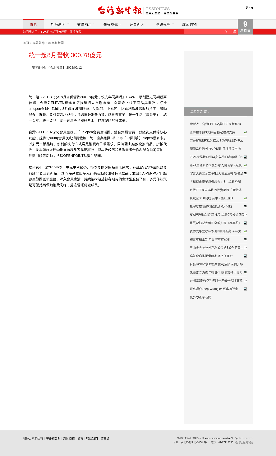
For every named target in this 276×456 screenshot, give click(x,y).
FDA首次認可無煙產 (54, 31)
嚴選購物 (189, 24)
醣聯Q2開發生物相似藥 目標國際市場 (215, 148)
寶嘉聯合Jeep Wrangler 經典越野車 (218, 289)
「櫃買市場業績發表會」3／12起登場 (215, 181)
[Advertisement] (127, 74)
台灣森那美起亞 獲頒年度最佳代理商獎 (218, 281)
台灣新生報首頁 (138, 10)
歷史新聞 (234, 31)
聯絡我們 (92, 438)
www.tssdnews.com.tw (217, 438)
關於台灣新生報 (33, 438)
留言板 (105, 438)
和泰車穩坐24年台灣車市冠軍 (218, 239)
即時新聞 (58, 24)
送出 (226, 31)
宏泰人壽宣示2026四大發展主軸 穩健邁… (218, 173)
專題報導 (163, 24)
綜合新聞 (137, 24)
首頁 (33, 24)
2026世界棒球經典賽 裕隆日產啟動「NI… (218, 157)
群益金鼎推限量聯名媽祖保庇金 (218, 256)
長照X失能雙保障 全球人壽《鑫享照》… (218, 223)
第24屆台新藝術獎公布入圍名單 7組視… (218, 165)
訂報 (80, 438)
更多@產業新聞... (202, 297)
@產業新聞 (56, 42)
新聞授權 (69, 438)
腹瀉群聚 (75, 31)
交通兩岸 (84, 24)
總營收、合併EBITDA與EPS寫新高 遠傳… (218, 124)
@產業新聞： (200, 112)
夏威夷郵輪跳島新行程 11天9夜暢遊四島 (218, 215)
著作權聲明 (53, 438)
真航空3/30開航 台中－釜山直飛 (218, 198)
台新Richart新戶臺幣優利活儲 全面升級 (216, 264)
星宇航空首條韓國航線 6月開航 (218, 206)
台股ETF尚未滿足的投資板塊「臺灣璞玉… (218, 190)
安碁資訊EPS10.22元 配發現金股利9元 (216, 140)
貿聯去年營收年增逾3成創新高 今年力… (218, 231)
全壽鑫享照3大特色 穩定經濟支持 (218, 132)
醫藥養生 (111, 24)
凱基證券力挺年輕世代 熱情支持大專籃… (218, 272)
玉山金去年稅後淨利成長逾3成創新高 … (218, 248)
